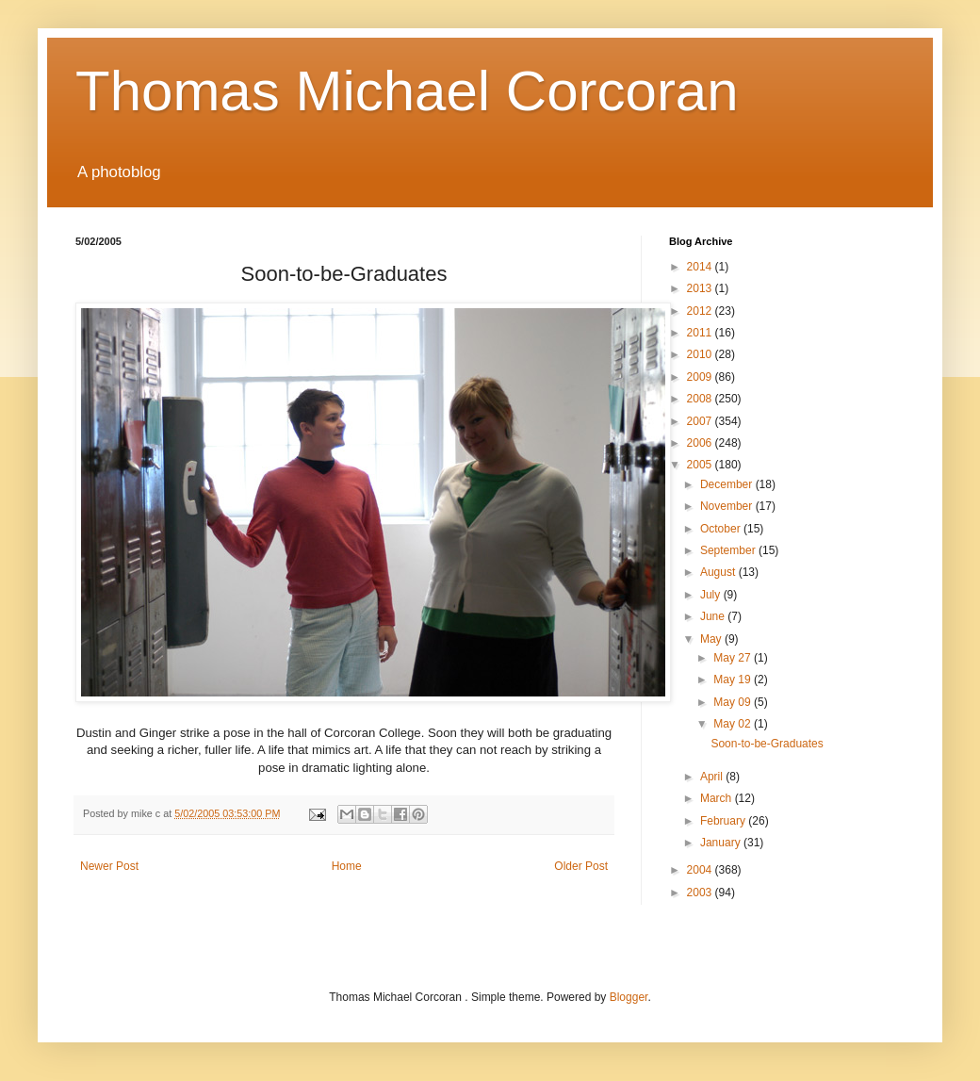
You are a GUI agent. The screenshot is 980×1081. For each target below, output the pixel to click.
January (721, 842)
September (729, 550)
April (713, 776)
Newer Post (109, 866)
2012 (701, 311)
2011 (701, 332)
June (713, 616)
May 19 (733, 679)
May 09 (733, 702)
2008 (701, 398)
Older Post (581, 866)
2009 (701, 377)
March (717, 798)
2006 (701, 443)
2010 (701, 354)
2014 (701, 266)
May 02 (733, 723)
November (728, 506)
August (719, 572)
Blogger (629, 997)
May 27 (733, 657)
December (728, 484)
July (712, 594)
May (712, 639)
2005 (701, 464)
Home (347, 866)
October (721, 528)
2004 (701, 869)
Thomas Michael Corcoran (407, 91)
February (724, 820)
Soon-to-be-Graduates (766, 743)
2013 (701, 288)
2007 (701, 421)
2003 (701, 892)
